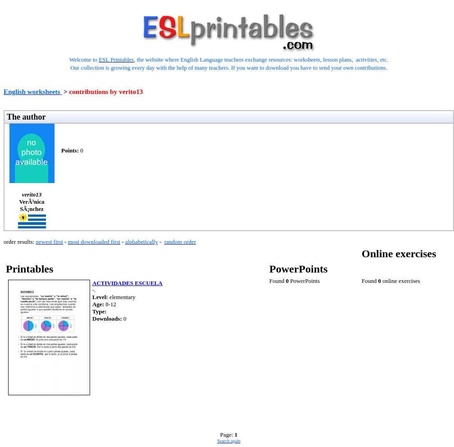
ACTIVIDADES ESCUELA (127, 283)
